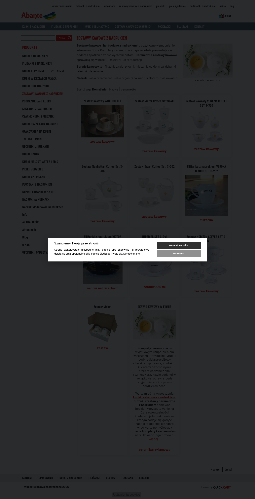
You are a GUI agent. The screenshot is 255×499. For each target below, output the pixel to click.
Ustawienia (178, 253)
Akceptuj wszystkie (178, 245)
